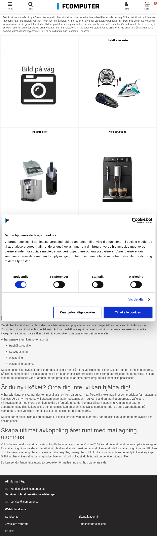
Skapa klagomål (89, 516)
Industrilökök (39, 131)
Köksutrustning (117, 131)
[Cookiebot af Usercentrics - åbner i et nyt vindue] (134, 221)
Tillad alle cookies (128, 312)
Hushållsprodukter (117, 40)
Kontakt (9, 531)
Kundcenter (12, 516)
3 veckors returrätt (16, 523)
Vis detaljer (136, 299)
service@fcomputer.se (25, 501)
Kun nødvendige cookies (78, 312)
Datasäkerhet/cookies (92, 523)
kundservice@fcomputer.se (28, 488)
